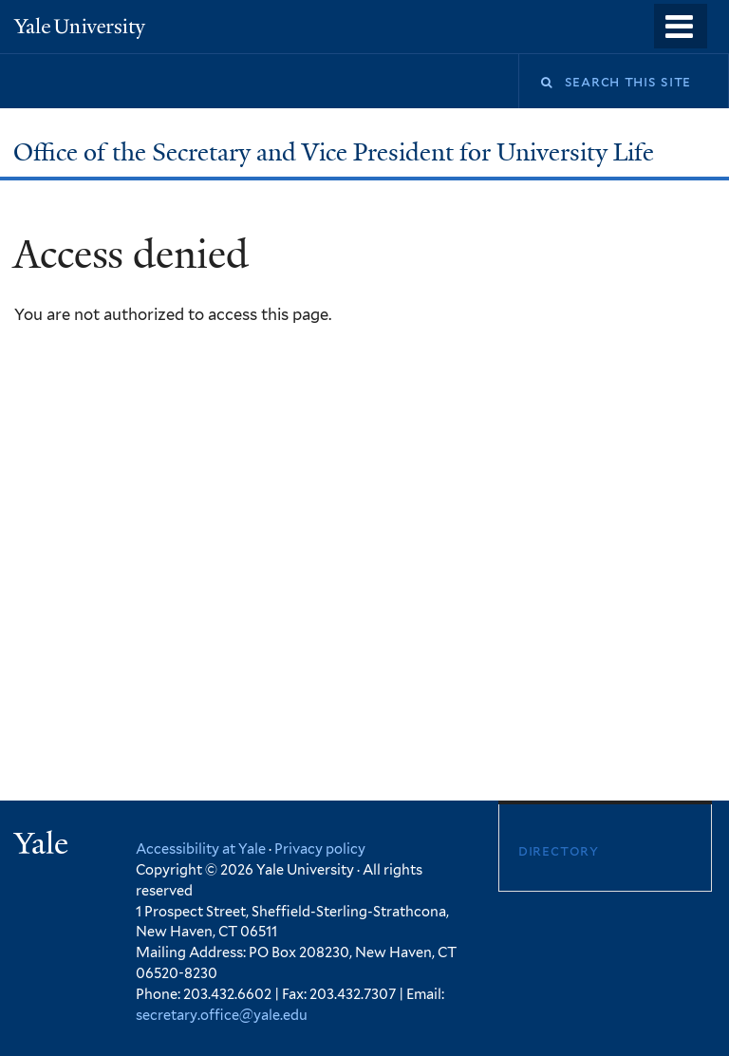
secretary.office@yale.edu (222, 1015)
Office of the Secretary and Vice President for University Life (336, 152)
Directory (558, 850)
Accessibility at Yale (201, 848)
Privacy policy (319, 848)
